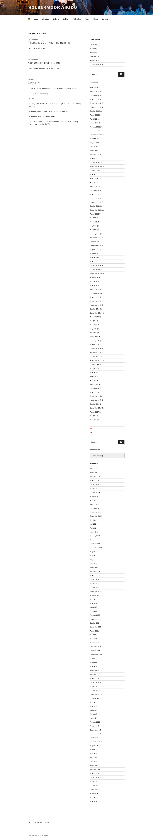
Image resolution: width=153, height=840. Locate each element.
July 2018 (93, 368)
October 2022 (95, 206)
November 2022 (95, 202)
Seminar (93, 56)
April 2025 (93, 119)
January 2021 (94, 261)
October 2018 (95, 356)
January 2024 (94, 158)
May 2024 (93, 142)
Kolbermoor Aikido (52, 7)
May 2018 (93, 376)
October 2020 (95, 269)
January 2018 (94, 392)
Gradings (93, 44)
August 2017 (94, 412)
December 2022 (95, 198)
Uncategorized (95, 64)
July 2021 (93, 253)
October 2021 (94, 241)
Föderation (77, 19)
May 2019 (93, 328)
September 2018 (96, 360)
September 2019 (96, 313)
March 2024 (94, 150)
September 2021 (95, 245)
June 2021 (93, 257)
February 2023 (95, 190)
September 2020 (96, 273)
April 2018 (93, 380)
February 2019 (95, 340)
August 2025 (94, 115)
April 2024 (93, 146)
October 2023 (95, 162)
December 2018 (95, 348)
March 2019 (94, 336)
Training (56, 19)
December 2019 (95, 301)
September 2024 (96, 134)
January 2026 (94, 99)
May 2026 (93, 87)
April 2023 (93, 182)
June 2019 (93, 324)
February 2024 (95, 154)
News (92, 52)
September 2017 (95, 408)
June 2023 (93, 174)
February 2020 (95, 293)
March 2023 (94, 186)
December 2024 (95, 130)
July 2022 (93, 217)
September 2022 (96, 210)
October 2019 (95, 309)
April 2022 (93, 229)
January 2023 (94, 194)
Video (87, 19)
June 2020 (93, 285)
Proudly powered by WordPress (38, 835)
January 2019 (94, 344)
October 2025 (95, 111)
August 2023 (94, 170)
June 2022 (93, 221)
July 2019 (93, 320)
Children (66, 19)
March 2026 (94, 91)
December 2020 (95, 265)
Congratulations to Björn (44, 62)
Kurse (92, 48)
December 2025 (95, 103)
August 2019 (94, 316)
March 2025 (94, 122)
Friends (95, 19)
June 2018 (93, 372)
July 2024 (93, 138)
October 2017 (94, 404)
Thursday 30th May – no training (49, 42)
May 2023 (93, 178)
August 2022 (94, 214)
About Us (45, 19)
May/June (34, 82)
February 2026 (95, 95)
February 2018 (95, 388)
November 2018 (95, 352)
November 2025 (95, 107)
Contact (105, 19)
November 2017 (95, 400)
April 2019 (93, 332)
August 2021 (94, 249)
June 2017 (93, 419)
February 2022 (95, 233)
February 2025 (95, 126)
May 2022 (93, 225)
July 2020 (93, 281)
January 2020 (94, 297)
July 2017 (93, 415)
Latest (36, 19)
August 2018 (94, 364)
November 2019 (95, 305)
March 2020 (94, 289)
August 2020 (94, 277)
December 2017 (95, 396)
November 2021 (95, 237)
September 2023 (96, 166)
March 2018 (94, 384)
